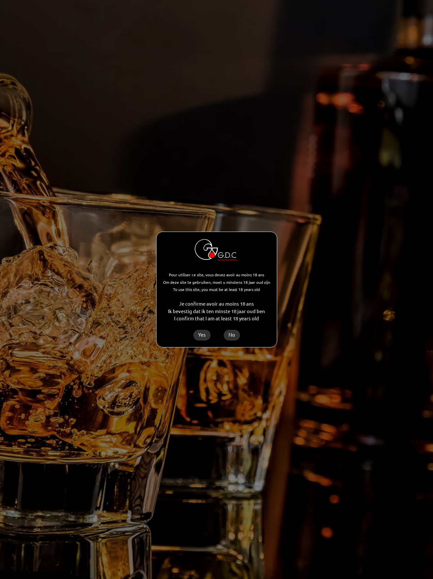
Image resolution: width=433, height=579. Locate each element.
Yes (202, 335)
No (232, 335)
